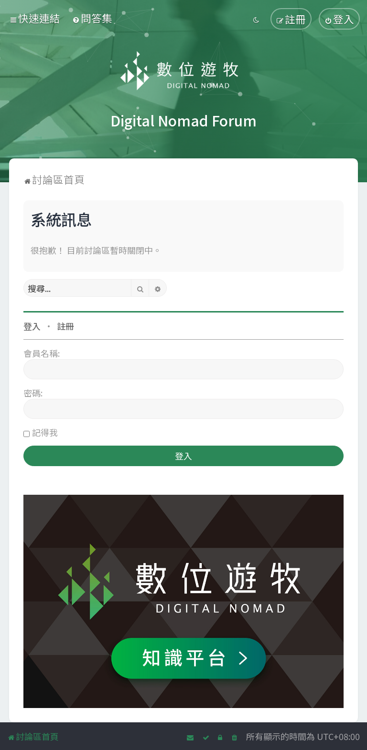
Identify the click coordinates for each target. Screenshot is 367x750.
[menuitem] (92, 18)
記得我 (45, 432)
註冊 (65, 325)
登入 (32, 325)
